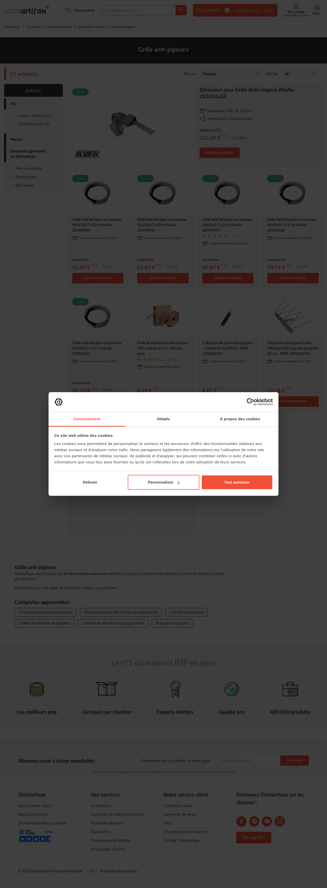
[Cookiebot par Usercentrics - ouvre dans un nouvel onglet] (250, 402)
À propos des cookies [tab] (240, 419)
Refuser (90, 482)
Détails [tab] (163, 419)
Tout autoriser (237, 482)
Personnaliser (163, 482)
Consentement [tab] (86, 419)
